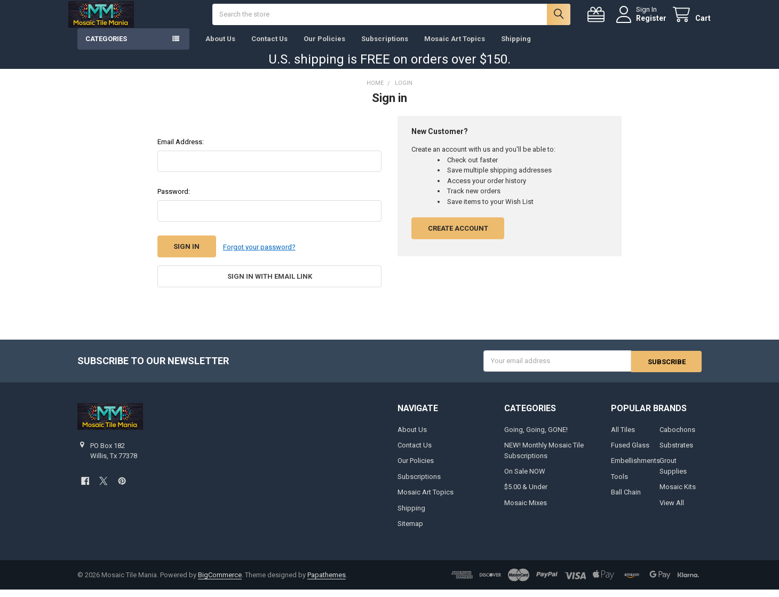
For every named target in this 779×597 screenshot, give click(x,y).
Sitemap (410, 531)
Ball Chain (626, 500)
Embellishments (635, 468)
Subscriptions (384, 48)
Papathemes (326, 582)
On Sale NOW (524, 479)
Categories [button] (106, 48)
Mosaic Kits (677, 494)
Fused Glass (630, 453)
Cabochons (677, 437)
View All (671, 510)
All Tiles (623, 437)
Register (642, 22)
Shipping (516, 48)
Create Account (458, 237)
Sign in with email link (269, 284)
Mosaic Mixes (525, 510)
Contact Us (269, 48)
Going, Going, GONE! (536, 437)
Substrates (676, 453)
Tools (619, 484)
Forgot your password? (259, 256)
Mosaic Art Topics (454, 48)
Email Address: (180, 150)
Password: (173, 200)
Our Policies (324, 48)
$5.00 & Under (525, 494)
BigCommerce (220, 582)
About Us (220, 48)
